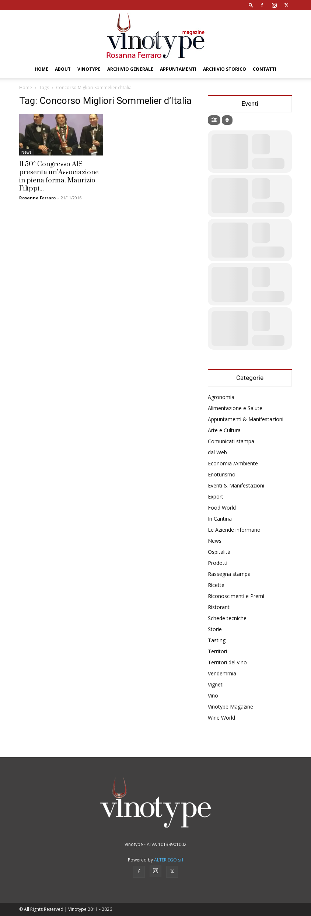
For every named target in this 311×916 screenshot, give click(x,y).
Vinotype (89, 69)
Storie (215, 629)
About (63, 69)
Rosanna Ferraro (37, 197)
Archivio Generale (130, 69)
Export (215, 496)
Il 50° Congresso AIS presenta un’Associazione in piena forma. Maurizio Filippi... (59, 176)
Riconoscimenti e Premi (236, 595)
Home (41, 69)
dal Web (217, 452)
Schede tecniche (227, 618)
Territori (217, 651)
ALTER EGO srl (168, 860)
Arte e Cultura (224, 430)
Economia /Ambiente (233, 463)
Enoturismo (221, 474)
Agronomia (221, 397)
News (26, 152)
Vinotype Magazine (230, 706)
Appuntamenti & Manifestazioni (245, 419)
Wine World (221, 717)
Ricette (216, 584)
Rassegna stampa (229, 573)
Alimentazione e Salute (235, 408)
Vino (213, 695)
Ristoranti (219, 607)
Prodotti (217, 562)
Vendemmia (222, 673)
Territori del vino (227, 662)
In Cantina (220, 518)
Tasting (217, 640)
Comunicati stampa (231, 441)
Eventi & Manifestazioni (236, 485)
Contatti (264, 69)
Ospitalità (219, 551)
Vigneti (216, 684)
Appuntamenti (178, 69)
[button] (250, 5)
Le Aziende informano (234, 529)
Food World (222, 507)
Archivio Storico (224, 69)
